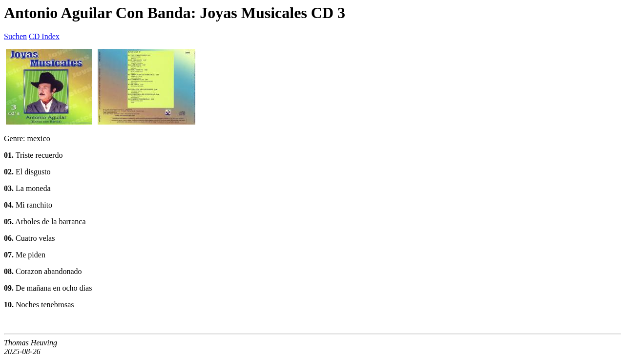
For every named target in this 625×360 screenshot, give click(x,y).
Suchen (15, 36)
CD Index (44, 36)
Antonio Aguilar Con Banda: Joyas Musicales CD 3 (174, 12)
